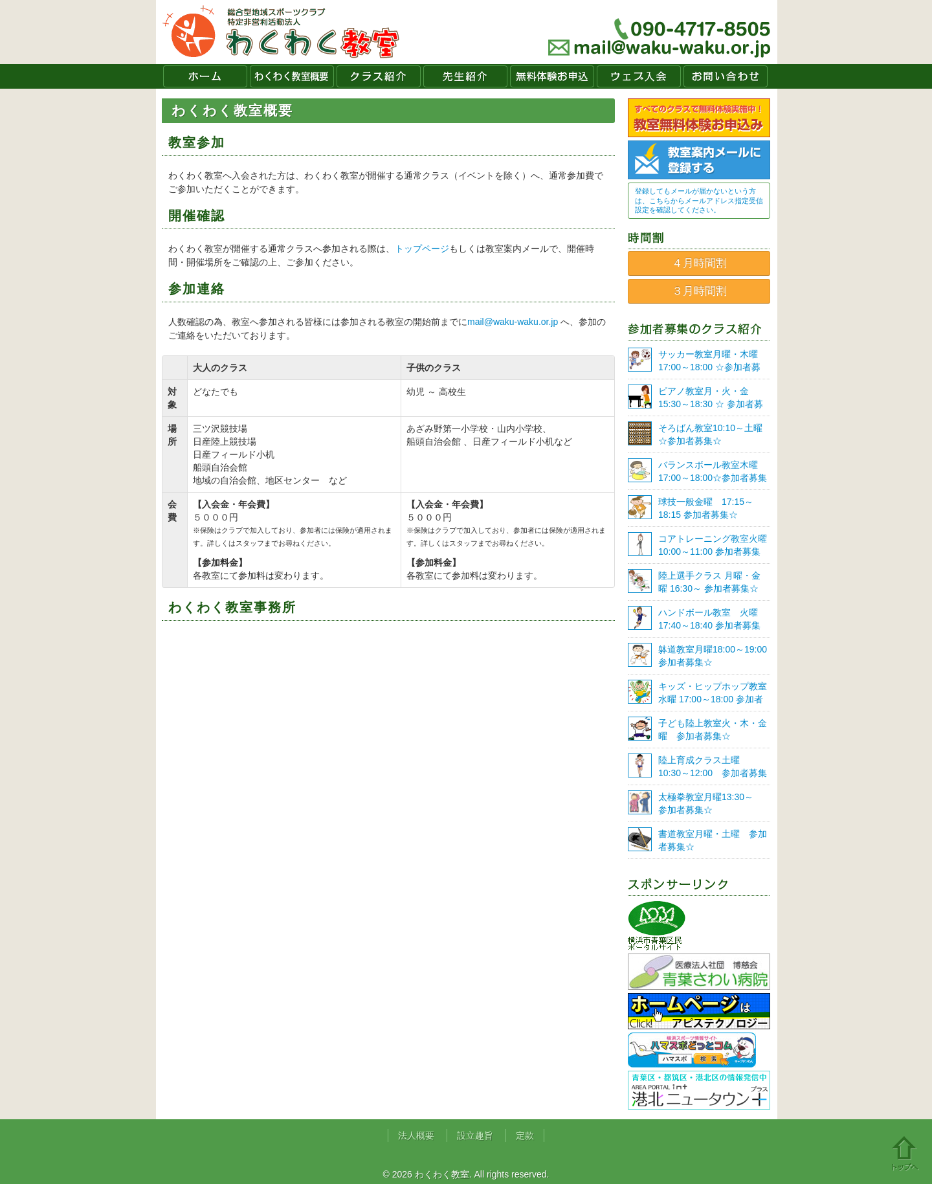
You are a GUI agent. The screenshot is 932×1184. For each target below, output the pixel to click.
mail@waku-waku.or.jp (512, 322)
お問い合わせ (725, 76)
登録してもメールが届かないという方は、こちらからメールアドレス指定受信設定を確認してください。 (699, 200)
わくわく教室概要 (292, 76)
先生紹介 (465, 76)
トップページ (422, 248)
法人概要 (416, 1135)
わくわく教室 (281, 32)
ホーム (205, 76)
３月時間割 (699, 291)
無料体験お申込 (552, 76)
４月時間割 (699, 263)
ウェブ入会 (639, 76)
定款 (525, 1135)
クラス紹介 (379, 76)
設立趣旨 (475, 1135)
